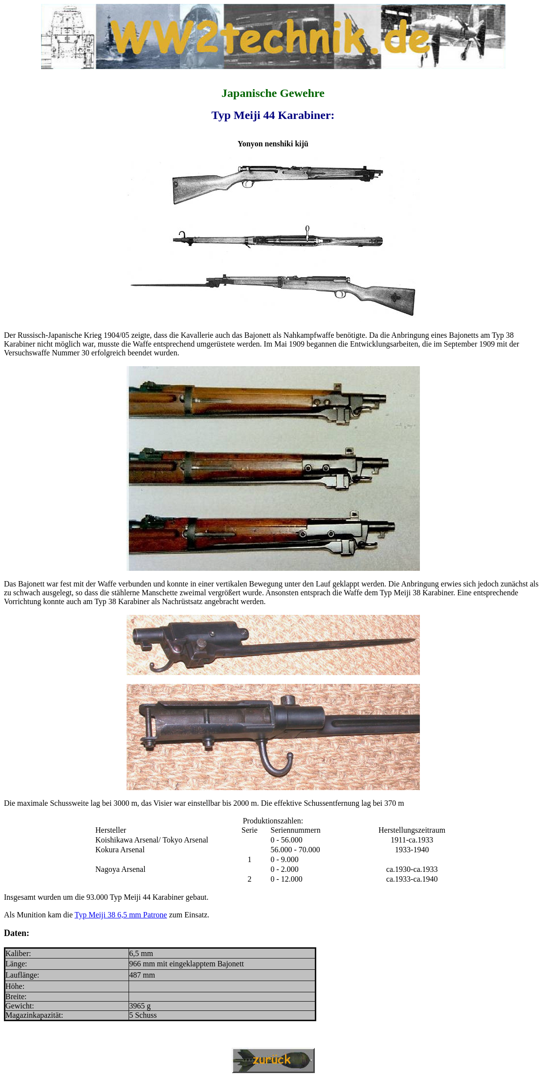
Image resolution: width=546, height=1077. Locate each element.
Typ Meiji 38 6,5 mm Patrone (121, 915)
